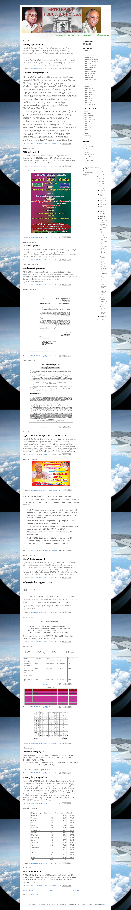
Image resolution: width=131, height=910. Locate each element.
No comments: (53, 68)
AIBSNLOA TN (88, 117)
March (102, 216)
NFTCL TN (87, 51)
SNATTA (86, 134)
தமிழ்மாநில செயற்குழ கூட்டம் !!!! (37, 582)
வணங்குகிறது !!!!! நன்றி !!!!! (35, 777)
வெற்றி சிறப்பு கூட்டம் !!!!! (34, 559)
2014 (100, 181)
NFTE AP (87, 53)
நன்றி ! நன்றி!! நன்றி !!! (33, 45)
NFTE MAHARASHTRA (90, 84)
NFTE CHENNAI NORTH (91, 59)
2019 (100, 171)
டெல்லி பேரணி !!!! (31, 246)
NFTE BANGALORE (90, 55)
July (101, 206)
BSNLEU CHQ (88, 123)
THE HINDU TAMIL (89, 104)
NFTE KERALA (88, 78)
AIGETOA (87, 121)
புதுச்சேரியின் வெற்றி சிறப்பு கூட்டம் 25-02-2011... (103, 249)
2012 (100, 186)
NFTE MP (87, 86)
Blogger (103, 904)
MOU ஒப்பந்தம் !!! (31, 152)
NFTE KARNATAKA (89, 75)
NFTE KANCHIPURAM (90, 71)
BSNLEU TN (87, 127)
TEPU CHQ (87, 138)
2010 (100, 319)
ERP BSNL (87, 152)
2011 (100, 188)
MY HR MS (87, 156)
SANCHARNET (88, 161)
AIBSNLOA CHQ (89, 115)
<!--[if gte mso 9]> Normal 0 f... (103, 257)
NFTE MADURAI (89, 82)
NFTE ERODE (88, 69)
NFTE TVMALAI (88, 100)
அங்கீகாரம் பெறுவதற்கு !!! (34, 268)
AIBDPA (86, 111)
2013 (100, 183)
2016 (100, 176)
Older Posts (74, 891)
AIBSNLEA (87, 113)
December (103, 190)
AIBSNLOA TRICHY (89, 119)
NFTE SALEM (88, 92)
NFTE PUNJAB (88, 88)
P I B (85, 159)
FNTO (86, 129)
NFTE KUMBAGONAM (90, 80)
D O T (86, 148)
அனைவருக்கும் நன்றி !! (33, 752)
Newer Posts (28, 891)
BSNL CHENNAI (88, 146)
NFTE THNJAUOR (89, 94)
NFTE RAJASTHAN (89, 90)
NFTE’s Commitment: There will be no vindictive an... (103, 275)
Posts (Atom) (34, 894)
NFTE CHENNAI (88, 57)
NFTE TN (87, 96)
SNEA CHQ (87, 136)
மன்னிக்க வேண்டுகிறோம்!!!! (35, 73)
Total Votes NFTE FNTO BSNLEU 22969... (103, 284)
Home (51, 891)
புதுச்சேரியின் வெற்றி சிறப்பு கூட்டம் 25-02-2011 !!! (45, 435)
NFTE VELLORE (89, 102)
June (101, 209)
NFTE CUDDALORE (90, 67)
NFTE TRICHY (88, 98)
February (102, 218)
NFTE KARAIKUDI (89, 73)
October (102, 198)
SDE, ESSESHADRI (90, 163)
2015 (100, 179)
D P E (86, 150)
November (103, 194)
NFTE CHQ (87, 63)
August (102, 204)
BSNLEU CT (87, 125)
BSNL (86, 144)
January (102, 316)
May (101, 211)
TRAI (85, 165)
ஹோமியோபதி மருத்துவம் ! (92, 167)
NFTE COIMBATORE (90, 65)
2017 (100, 174)
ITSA (85, 132)
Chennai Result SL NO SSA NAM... (103, 292)
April (101, 214)
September (103, 200)
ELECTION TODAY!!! (32, 872)
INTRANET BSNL (89, 154)
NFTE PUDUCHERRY (89, 171)
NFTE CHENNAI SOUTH (91, 61)
